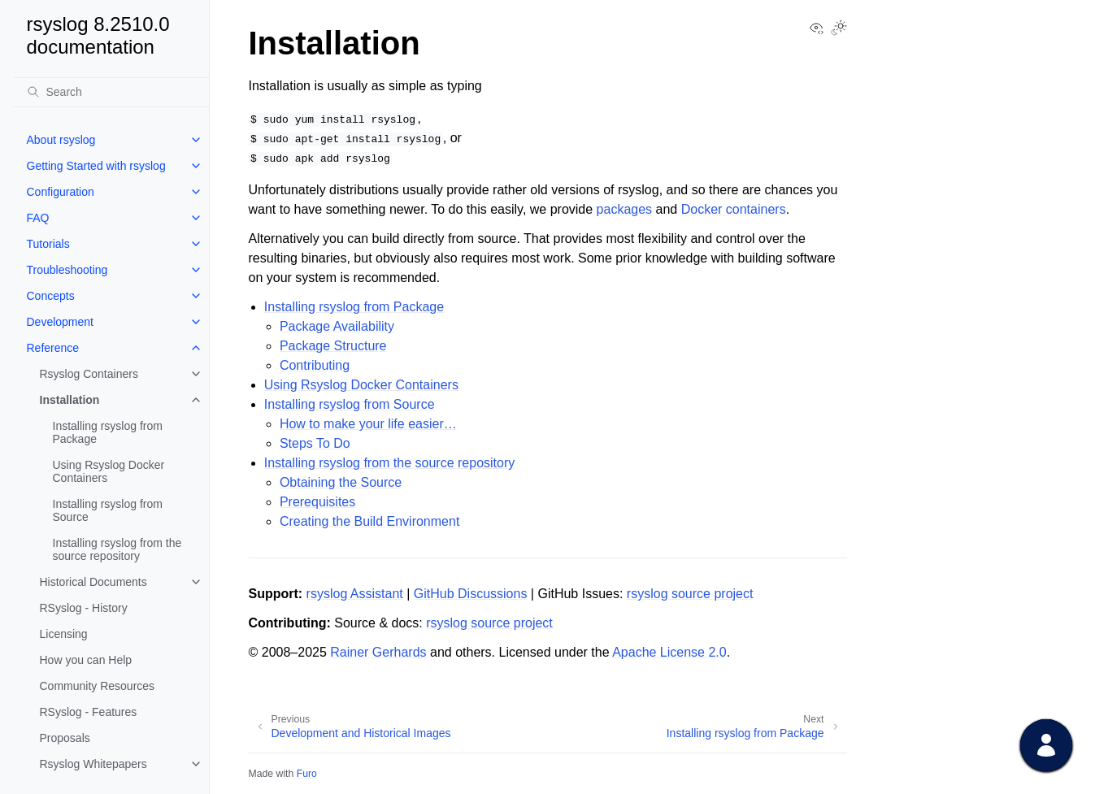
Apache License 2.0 (669, 652)
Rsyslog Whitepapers (93, 763)
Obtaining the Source (341, 482)
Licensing (64, 633)
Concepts (51, 295)
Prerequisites (317, 502)
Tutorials (48, 243)
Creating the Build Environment (369, 521)
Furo (307, 773)
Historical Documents (93, 581)
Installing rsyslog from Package (108, 432)
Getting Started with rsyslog (96, 165)
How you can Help (86, 659)
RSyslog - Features (88, 711)
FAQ (38, 217)
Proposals (65, 737)
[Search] (111, 91)
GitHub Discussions (471, 594)
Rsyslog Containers (89, 373)
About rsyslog (61, 139)
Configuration (60, 191)
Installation (70, 399)
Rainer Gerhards (378, 652)
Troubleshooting (67, 269)
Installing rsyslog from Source (108, 510)
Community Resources (97, 685)
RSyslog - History (84, 607)
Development (60, 321)
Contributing (315, 365)
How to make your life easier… (368, 424)
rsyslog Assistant (354, 594)
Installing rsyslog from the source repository (117, 549)
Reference (53, 347)
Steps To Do (315, 443)
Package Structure (333, 346)
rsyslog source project (690, 594)
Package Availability (337, 326)
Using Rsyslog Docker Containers (109, 471)
